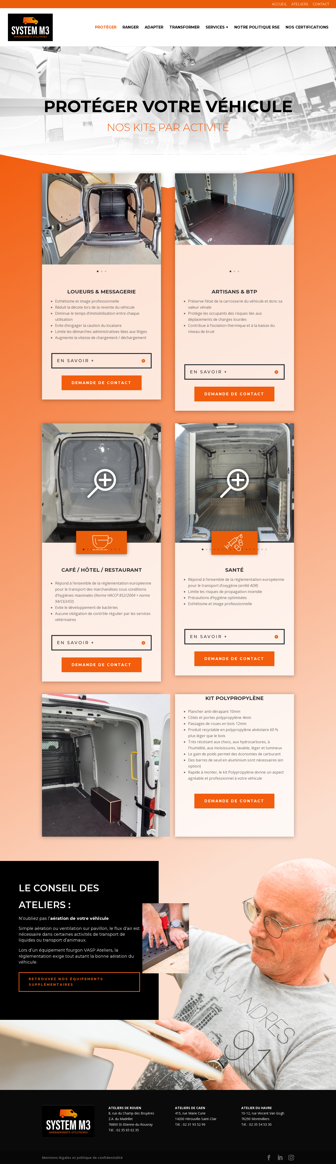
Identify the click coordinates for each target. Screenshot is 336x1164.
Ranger (130, 27)
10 (119, 549)
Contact (321, 4)
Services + (217, 27)
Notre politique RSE (257, 27)
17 (266, 549)
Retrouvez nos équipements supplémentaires (66, 982)
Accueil (279, 4)
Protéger (105, 27)
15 (258, 549)
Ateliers (299, 4)
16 (262, 549)
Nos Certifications (307, 27)
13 (250, 549)
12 (246, 549)
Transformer (184, 27)
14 (254, 549)
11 (242, 549)
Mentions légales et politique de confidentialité (82, 1157)
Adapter (154, 27)
